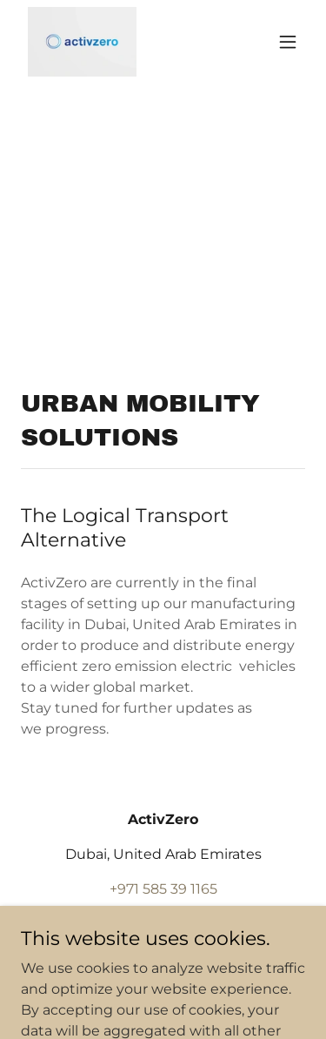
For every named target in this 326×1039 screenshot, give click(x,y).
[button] (287, 41)
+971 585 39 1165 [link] (163, 889)
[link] (82, 42)
